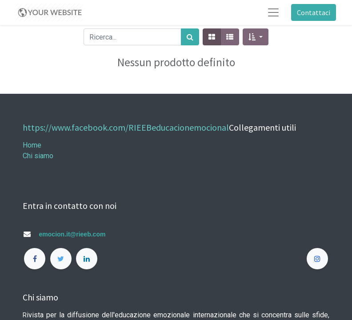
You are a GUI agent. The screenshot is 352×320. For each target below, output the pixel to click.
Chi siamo (38, 156)
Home (32, 145)
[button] (255, 36)
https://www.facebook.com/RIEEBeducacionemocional (126, 127)
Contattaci (313, 12)
